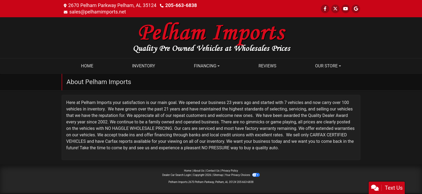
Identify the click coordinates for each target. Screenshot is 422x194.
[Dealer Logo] (211, 37)
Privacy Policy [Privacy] (229, 170)
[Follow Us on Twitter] (335, 9)
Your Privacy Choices (242, 175)
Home (187, 170)
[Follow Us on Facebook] (325, 9)
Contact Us (212, 170)
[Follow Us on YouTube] (346, 9)
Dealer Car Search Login (176, 175)
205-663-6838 (181, 5)
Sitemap (218, 175)
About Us (198, 170)
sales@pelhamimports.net (97, 12)
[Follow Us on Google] (356, 9)
